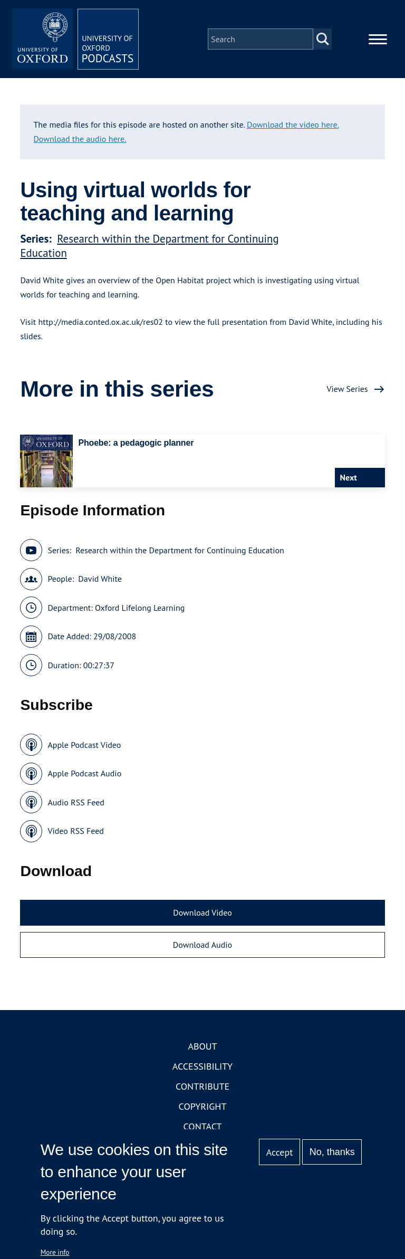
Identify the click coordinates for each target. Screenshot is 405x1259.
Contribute (202, 1086)
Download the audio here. (79, 138)
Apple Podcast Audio (84, 773)
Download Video (202, 912)
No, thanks (332, 1152)
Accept (279, 1152)
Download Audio (202, 944)
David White (100, 578)
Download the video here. (293, 124)
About (202, 1046)
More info (55, 1252)
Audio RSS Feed (75, 802)
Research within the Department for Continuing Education (179, 550)
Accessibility (202, 1066)
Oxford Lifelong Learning (140, 607)
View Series (347, 388)
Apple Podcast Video (84, 744)
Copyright (203, 1106)
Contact (203, 1126)
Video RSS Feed (75, 830)
